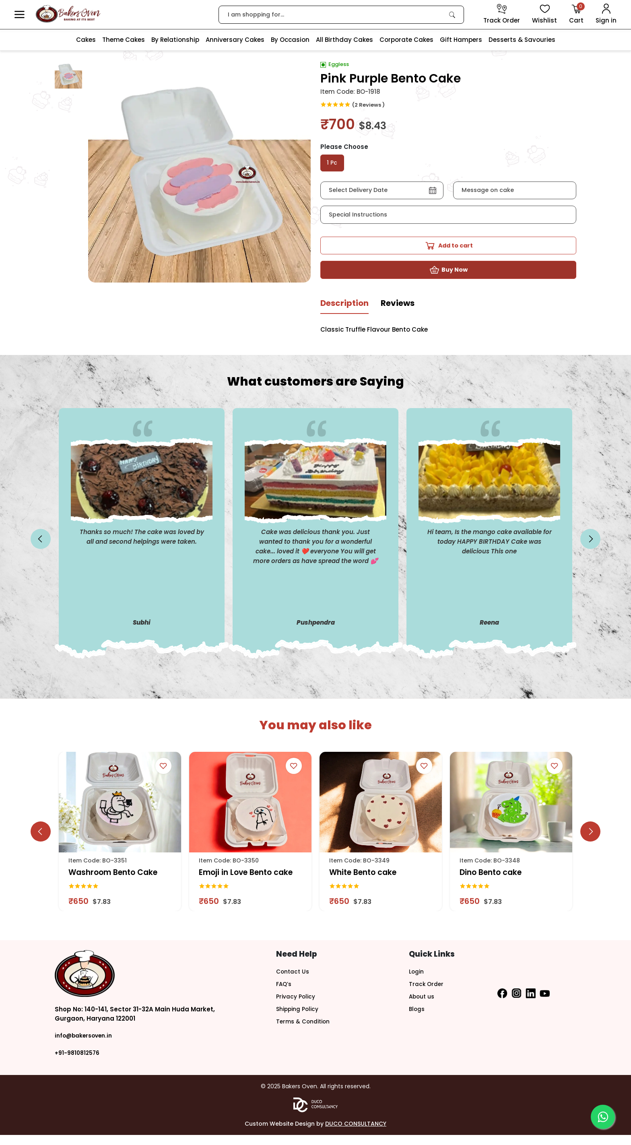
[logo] (68, 14)
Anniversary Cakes (235, 39)
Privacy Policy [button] (297, 1005)
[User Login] (606, 14)
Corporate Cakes (406, 39)
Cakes (86, 39)
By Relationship (175, 39)
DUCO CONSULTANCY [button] (355, 1134)
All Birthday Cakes (344, 39)
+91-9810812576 (79, 1062)
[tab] (344, 316)
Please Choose (344, 146)
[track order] (501, 14)
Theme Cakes (123, 39)
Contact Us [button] (294, 981)
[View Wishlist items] (544, 14)
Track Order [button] (427, 993)
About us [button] (423, 1005)
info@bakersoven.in (87, 1046)
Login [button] (417, 981)
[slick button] (41, 549)
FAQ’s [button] (284, 993)
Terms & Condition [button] (305, 1029)
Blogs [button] (417, 1017)
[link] (452, 14)
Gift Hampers (461, 39)
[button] (19, 15)
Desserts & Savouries (522, 39)
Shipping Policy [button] (299, 1017)
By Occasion (290, 39)
